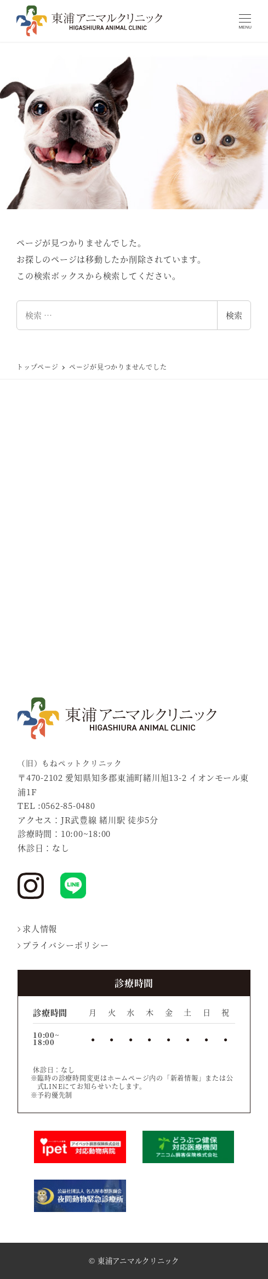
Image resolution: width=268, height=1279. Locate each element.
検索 (234, 315)
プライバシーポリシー (63, 945)
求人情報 (37, 928)
